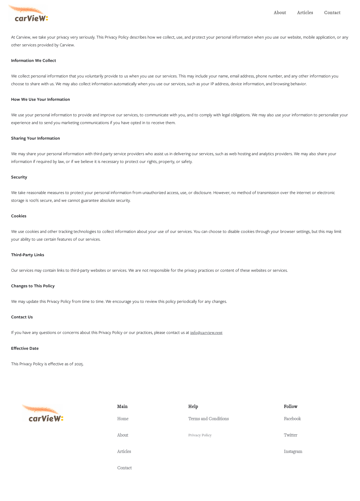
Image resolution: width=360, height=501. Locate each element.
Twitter (290, 435)
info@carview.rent (206, 333)
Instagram (293, 451)
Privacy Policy (200, 435)
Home (122, 419)
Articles (305, 13)
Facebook (292, 419)
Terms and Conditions (208, 419)
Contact (332, 13)
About (280, 13)
